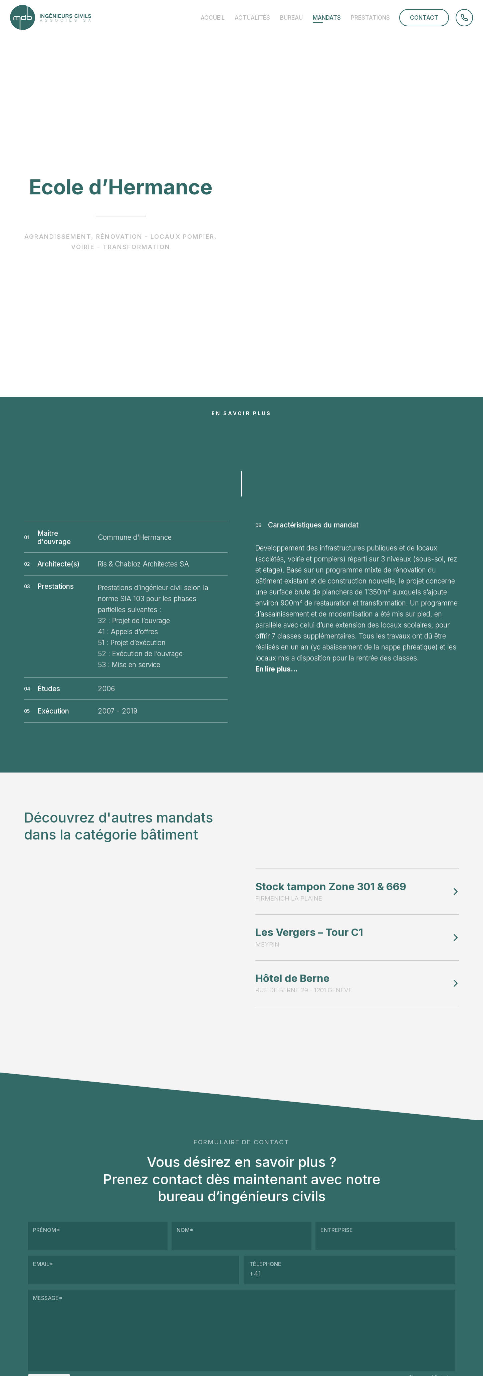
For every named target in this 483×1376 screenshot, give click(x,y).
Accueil (213, 17)
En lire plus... (276, 669)
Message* (241, 1330)
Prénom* (98, 1236)
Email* (133, 1270)
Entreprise (385, 1236)
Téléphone (349, 1270)
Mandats (327, 17)
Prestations (370, 17)
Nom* (241, 1236)
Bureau (291, 17)
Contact (424, 17)
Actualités (252, 17)
